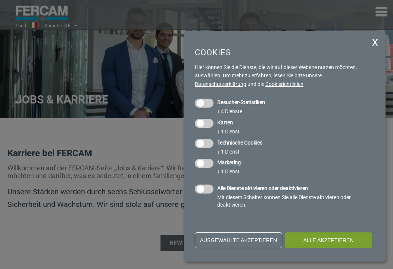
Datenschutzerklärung (220, 84)
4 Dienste (229, 111)
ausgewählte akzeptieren (238, 240)
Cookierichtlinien (284, 84)
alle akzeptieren (328, 240)
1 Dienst (228, 131)
